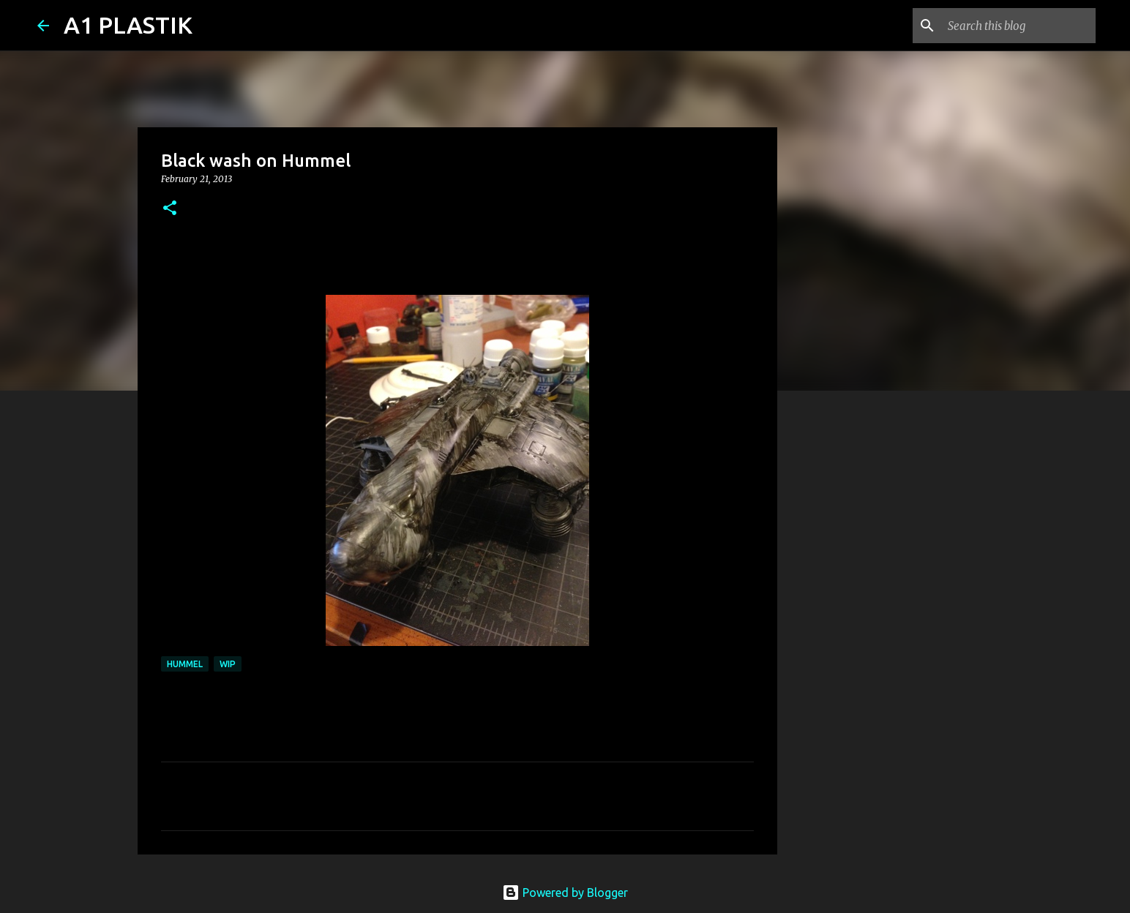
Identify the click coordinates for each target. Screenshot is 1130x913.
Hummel (185, 664)
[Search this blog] (1019, 25)
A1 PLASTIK (128, 25)
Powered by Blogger (565, 892)
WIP (228, 664)
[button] (170, 209)
